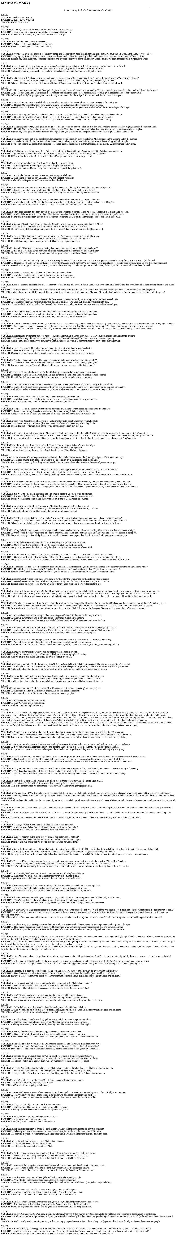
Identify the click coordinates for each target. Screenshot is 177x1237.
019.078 (4, 980)
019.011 (4, 136)
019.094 (4, 1175)
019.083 (4, 1041)
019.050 (4, 613)
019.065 (4, 805)
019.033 (4, 406)
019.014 (4, 173)
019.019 (4, 233)
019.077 (4, 968)
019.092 (4, 1150)
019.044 (4, 540)
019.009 (4, 112)
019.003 (4, 39)
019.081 (4, 1017)
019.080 (4, 1005)
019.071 (4, 883)
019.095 (4, 1187)
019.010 (4, 124)
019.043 (4, 528)
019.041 (4, 503)
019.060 (4, 742)
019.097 (4, 1211)
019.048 (4, 588)
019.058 (4, 710)
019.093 (4, 1163)
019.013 (4, 161)
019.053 (4, 649)
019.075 (4, 934)
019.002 (4, 27)
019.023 (4, 282)
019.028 (4, 345)
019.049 (4, 601)
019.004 (4, 51)
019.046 (4, 564)
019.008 (4, 100)
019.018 (4, 221)
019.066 (4, 822)
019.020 (4, 246)
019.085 (4, 1065)
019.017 (4, 209)
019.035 (4, 430)
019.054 (4, 661)
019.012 (4, 148)
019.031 (4, 382)
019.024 (4, 297)
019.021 (4, 258)
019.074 (4, 922)
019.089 (4, 1114)
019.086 (4, 1078)
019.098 (4, 1226)
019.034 (4, 418)
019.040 (4, 491)
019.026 (4, 321)
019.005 (4, 63)
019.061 (4, 754)
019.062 (4, 766)
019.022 (4, 270)
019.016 (4, 197)
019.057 (4, 698)
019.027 (4, 333)
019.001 (4, 15)
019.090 (4, 1126)
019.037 (4, 455)
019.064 (4, 790)
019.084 (4, 1053)
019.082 (4, 1029)
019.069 (4, 858)
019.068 (4, 846)
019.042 (4, 515)
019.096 (4, 1199)
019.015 (4, 185)
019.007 (4, 88)
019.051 (4, 625)
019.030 (4, 370)
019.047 (4, 576)
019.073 (4, 907)
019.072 (4, 895)
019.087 (4, 1090)
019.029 (4, 357)
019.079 (4, 992)
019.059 (4, 730)
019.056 (4, 686)
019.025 (4, 309)
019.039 (4, 479)
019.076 (4, 954)
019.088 (4, 1102)
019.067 (4, 834)
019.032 (4, 394)
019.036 (4, 443)
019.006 (4, 75)
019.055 (4, 673)
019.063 (4, 778)
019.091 (4, 1138)
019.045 (4, 552)
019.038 (4, 467)
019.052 (4, 637)
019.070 (4, 871)
